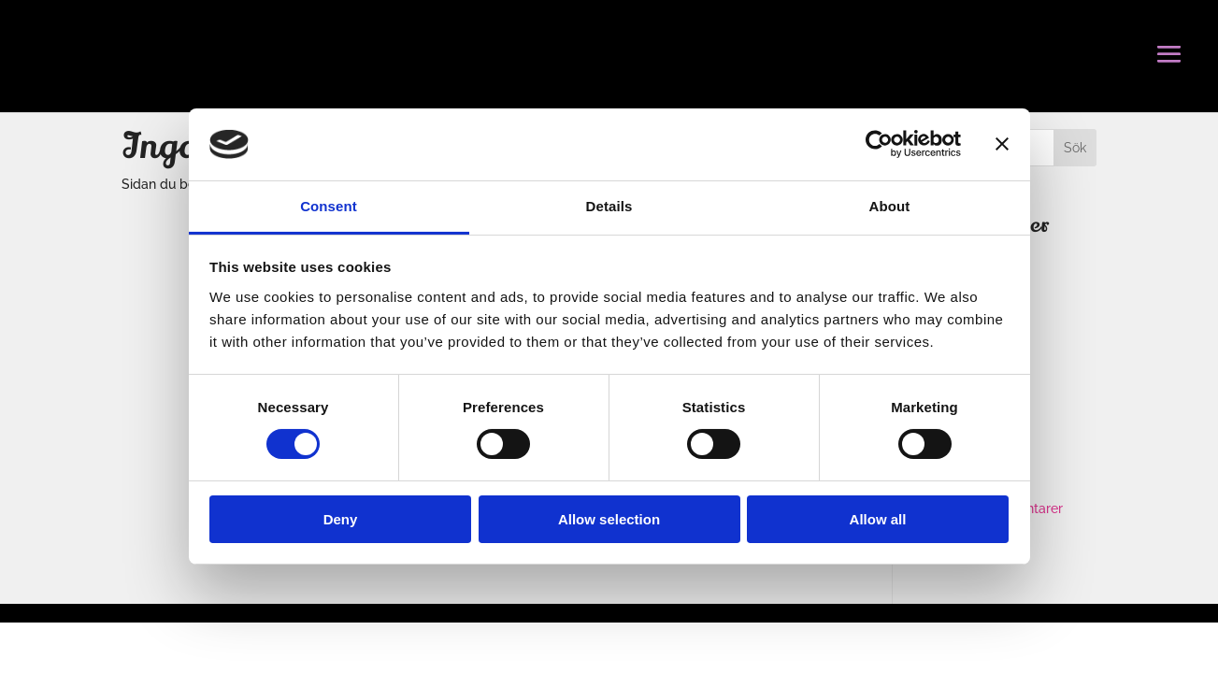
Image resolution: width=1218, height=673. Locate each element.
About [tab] (889, 206)
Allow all (878, 519)
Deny (340, 519)
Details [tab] (609, 206)
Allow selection (609, 519)
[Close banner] (1002, 143)
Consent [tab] (328, 206)
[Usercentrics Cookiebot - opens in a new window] (879, 144)
